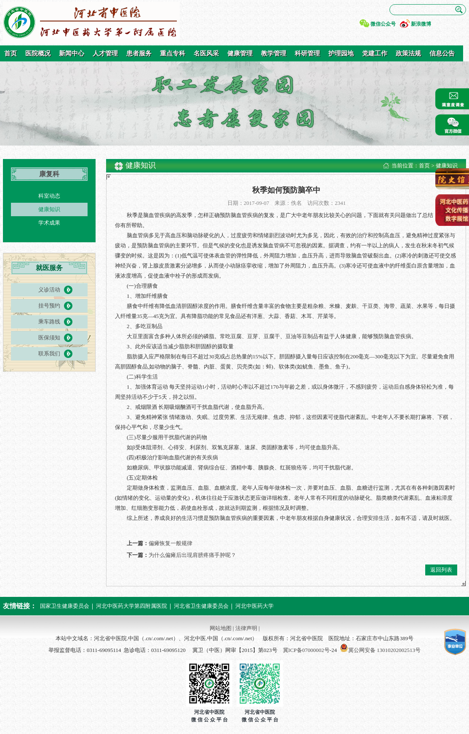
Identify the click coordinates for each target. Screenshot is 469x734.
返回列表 (441, 570)
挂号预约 (49, 305)
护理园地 (341, 53)
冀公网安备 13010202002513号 (384, 650)
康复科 (49, 174)
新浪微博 (421, 24)
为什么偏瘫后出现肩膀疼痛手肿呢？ (192, 555)
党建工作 (374, 53)
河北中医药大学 (254, 606)
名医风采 (206, 53)
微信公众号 (383, 24)
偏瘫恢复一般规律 (170, 543)
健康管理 (240, 53)
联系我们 (49, 353)
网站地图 (221, 628)
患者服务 (139, 53)
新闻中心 (71, 53)
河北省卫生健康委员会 (201, 606)
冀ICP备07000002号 (306, 650)
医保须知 (49, 337)
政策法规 (408, 53)
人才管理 (105, 53)
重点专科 (172, 53)
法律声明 (246, 628)
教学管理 (273, 53)
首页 (10, 53)
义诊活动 (49, 289)
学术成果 (49, 223)
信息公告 (442, 53)
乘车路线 (49, 321)
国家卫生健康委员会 (64, 606)
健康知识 (49, 209)
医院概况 (38, 53)
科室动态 (49, 196)
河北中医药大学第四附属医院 (131, 606)
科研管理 (307, 53)
